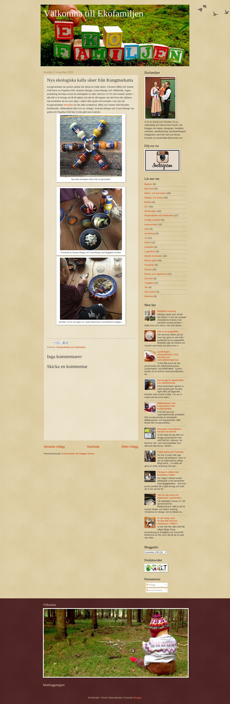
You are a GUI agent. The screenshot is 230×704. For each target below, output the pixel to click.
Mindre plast (150, 260)
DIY (146, 206)
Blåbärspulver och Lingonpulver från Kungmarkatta (166, 406)
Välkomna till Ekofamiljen (93, 13)
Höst (146, 229)
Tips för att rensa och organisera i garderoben (169, 496)
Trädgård (149, 283)
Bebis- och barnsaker (155, 193)
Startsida (93, 446)
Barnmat (148, 188)
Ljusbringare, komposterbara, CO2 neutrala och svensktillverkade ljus (168, 355)
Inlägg (150, 584)
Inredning (149, 233)
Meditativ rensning (166, 311)
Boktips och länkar (153, 197)
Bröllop (148, 202)
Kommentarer (154, 590)
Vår (146, 287)
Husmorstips (150, 224)
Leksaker (149, 247)
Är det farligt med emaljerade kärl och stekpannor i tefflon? (167, 521)
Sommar (148, 278)
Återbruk (148, 296)
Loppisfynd (149, 251)
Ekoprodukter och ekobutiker (71, 347)
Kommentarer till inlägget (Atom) (78, 453)
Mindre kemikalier (153, 256)
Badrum (148, 184)
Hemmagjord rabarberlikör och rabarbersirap (170, 381)
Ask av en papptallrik (167, 331)
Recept (148, 269)
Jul (145, 238)
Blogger (138, 697)
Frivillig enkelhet (152, 220)
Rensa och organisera (155, 274)
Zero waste (150, 292)
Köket (147, 242)
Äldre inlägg (129, 446)
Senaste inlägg (54, 446)
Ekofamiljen (150, 211)
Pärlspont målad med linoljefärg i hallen (168, 473)
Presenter (149, 265)
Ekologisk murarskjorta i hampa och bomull (169, 430)
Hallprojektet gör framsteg (170, 452)
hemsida (68, 104)
